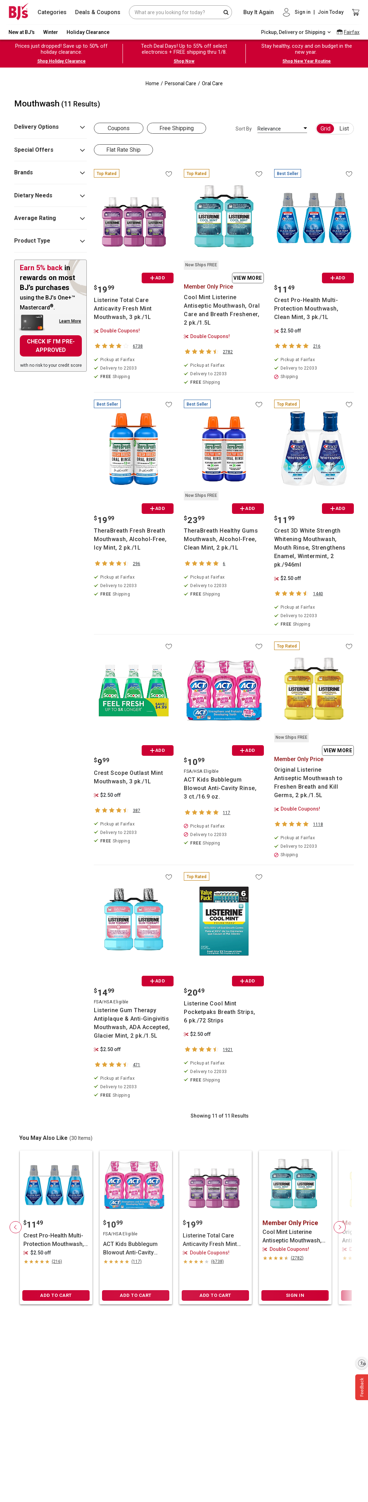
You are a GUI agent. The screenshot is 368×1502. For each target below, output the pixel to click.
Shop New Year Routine (306, 61)
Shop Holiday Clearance (61, 61)
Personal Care (180, 83)
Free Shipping (176, 128)
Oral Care (212, 83)
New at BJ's (22, 32)
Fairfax (351, 32)
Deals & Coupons (97, 12)
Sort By (244, 129)
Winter (50, 32)
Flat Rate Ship (123, 149)
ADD (157, 277)
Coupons (119, 128)
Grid (325, 128)
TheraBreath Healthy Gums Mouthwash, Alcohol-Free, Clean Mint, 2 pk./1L (221, 539)
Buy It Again (258, 12)
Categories (52, 12)
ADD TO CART (56, 1295)
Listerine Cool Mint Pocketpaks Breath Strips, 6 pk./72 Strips (219, 1012)
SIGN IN (295, 1295)
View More (247, 278)
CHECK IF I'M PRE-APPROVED (51, 345)
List (344, 128)
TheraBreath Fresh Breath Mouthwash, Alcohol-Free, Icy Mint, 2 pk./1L (130, 539)
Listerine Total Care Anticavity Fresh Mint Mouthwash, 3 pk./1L (123, 308)
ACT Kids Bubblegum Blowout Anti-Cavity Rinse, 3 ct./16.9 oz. (220, 788)
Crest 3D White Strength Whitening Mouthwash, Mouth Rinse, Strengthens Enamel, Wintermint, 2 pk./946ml (310, 547)
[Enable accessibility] (361, 1363)
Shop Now (184, 61)
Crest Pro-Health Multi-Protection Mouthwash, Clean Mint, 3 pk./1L (306, 308)
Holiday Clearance (88, 32)
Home (152, 83)
